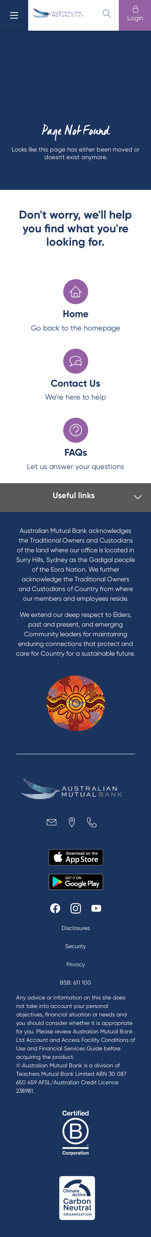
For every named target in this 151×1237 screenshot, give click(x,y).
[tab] (78, 497)
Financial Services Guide (70, 1048)
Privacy (75, 964)
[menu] (14, 15)
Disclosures (76, 928)
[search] (107, 13)
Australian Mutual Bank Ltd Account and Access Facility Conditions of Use (75, 1040)
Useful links (74, 495)
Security (75, 946)
